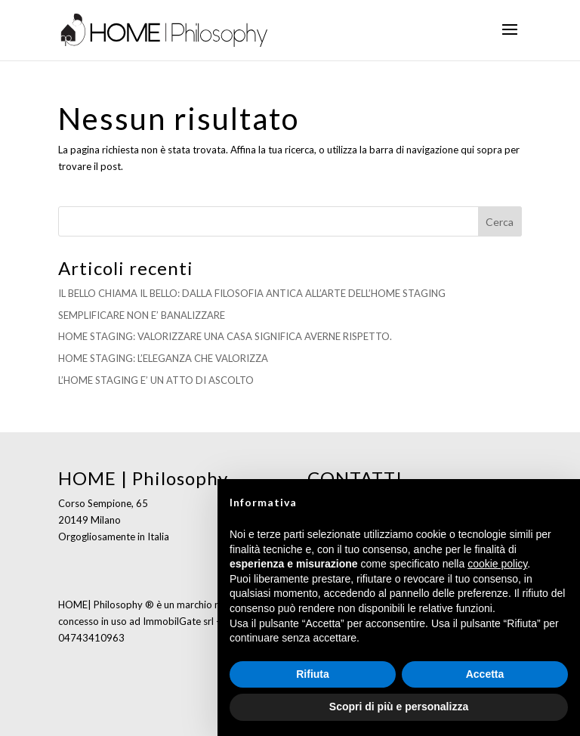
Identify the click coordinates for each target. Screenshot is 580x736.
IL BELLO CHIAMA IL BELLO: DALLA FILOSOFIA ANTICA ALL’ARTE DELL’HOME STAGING (252, 293)
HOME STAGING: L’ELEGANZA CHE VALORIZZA (163, 358)
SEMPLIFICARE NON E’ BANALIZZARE (141, 315)
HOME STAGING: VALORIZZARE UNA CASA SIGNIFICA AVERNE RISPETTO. (225, 336)
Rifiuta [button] (312, 674)
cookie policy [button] (497, 564)
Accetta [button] (485, 674)
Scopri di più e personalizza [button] (398, 706)
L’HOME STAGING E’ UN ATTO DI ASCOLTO (156, 380)
